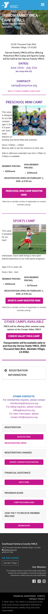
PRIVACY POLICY (37, 599)
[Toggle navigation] (42, 4)
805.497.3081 (7, 552)
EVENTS (41, 596)
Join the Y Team (10, 563)
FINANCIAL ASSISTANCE (24, 596)
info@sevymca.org (9, 550)
